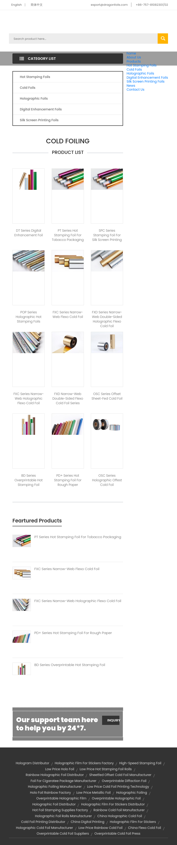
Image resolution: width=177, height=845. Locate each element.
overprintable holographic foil (116, 798)
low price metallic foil (93, 792)
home (131, 53)
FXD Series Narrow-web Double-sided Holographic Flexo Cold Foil (107, 319)
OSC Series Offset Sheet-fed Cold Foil (106, 396)
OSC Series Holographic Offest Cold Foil (107, 480)
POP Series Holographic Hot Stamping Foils (28, 317)
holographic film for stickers (133, 821)
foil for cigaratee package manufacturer (64, 781)
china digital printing (87, 821)
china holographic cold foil (119, 816)
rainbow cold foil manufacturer (119, 810)
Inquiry (113, 720)
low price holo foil (59, 769)
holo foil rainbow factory (50, 792)
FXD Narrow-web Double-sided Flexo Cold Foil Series (67, 398)
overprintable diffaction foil (124, 781)
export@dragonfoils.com (109, 5)
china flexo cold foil (144, 827)
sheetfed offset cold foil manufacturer (120, 775)
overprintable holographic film (61, 798)
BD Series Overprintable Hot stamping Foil (29, 480)
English (16, 5)
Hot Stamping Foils (141, 65)
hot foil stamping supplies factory (60, 810)
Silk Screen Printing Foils (146, 81)
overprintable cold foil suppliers (63, 833)
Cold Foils (134, 69)
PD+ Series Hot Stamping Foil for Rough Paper (68, 480)
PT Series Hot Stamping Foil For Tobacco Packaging (68, 235)
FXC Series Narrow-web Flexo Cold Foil (68, 314)
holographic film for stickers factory (84, 763)
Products (134, 61)
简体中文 (37, 5)
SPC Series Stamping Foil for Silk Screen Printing (107, 235)
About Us (134, 57)
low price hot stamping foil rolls (106, 769)
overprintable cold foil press (117, 833)
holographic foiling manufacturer (55, 786)
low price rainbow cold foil (101, 827)
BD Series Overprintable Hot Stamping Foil (69, 665)
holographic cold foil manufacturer (44, 827)
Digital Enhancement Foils (147, 77)
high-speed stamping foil (140, 763)
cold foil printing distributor (43, 821)
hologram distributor (32, 763)
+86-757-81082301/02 (152, 5)
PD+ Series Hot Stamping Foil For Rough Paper (73, 633)
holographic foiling (131, 792)
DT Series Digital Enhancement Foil (28, 232)
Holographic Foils (140, 73)
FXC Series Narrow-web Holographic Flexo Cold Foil (28, 398)
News (131, 85)
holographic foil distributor (54, 804)
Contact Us (135, 89)
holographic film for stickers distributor (113, 804)
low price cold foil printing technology (118, 786)
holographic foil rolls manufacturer (63, 816)
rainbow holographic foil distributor (55, 775)
